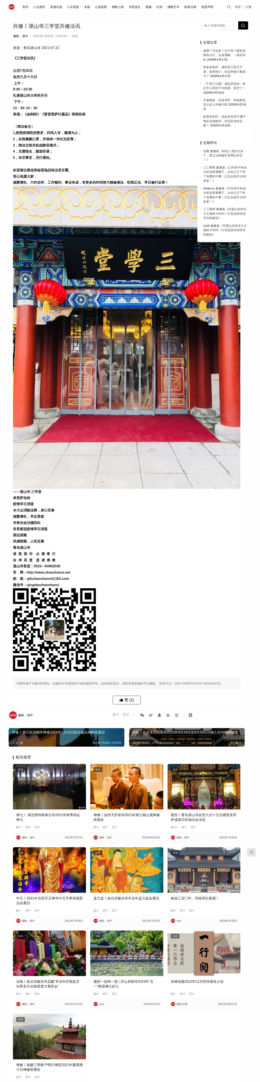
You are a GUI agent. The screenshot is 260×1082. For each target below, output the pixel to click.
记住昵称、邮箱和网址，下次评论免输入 (43, 1044)
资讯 (26, 7)
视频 (150, 7)
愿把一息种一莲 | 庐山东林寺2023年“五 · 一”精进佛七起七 (98, 887)
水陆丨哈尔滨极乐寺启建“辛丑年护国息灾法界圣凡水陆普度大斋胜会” (40, 888)
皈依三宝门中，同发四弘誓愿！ (160, 812)
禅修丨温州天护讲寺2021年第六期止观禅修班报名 (100, 742)
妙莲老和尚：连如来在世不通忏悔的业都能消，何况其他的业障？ (224, 121)
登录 (238, 7)
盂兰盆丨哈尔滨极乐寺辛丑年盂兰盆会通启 (100, 815)
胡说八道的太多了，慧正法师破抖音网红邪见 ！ (223, 155)
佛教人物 (119, 7)
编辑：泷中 (20, 36)
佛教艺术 (174, 7)
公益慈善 (102, 7)
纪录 (161, 7)
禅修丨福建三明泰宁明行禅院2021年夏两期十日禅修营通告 (39, 960)
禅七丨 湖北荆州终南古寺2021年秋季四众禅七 (39, 742)
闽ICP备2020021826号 (81, 1075)
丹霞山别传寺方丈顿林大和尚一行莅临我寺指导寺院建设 (224, 213)
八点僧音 (40, 7)
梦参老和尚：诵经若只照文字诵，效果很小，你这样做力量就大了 (224, 71)
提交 (179, 1044)
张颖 (206, 151)
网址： (139, 1036)
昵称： (23, 1036)
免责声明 (208, 7)
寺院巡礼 (136, 7)
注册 (248, 7)
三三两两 (209, 167)
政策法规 (191, 7)
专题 (88, 7)
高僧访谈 (57, 7)
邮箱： (81, 1036)
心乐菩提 (74, 7)
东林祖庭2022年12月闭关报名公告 (159, 887)
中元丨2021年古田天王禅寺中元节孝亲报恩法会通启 (40, 815)
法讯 (74, 36)
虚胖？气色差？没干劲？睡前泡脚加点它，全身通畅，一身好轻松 (224, 55)
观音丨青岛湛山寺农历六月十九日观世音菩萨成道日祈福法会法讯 (160, 743)
